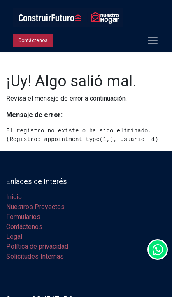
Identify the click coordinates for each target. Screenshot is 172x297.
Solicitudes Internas (35, 256)
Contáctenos (24, 227)
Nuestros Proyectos (35, 207)
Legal (14, 236)
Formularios (23, 217)
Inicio (14, 197)
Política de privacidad (37, 246)
